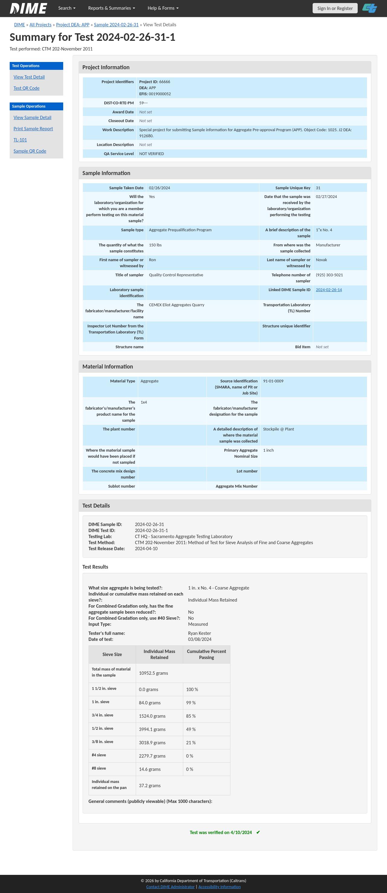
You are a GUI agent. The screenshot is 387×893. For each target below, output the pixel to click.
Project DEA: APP (72, 25)
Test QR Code (27, 88)
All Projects (40, 25)
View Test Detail (29, 77)
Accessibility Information (219, 886)
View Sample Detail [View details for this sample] (32, 117)
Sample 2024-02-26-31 (116, 25)
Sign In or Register (335, 8)
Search (67, 8)
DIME (19, 25)
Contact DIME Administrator (170, 886)
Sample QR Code (30, 151)
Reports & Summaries (111, 8)
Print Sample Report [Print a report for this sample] (33, 129)
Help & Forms (163, 8)
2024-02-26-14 (329, 289)
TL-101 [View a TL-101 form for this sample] (20, 140)
